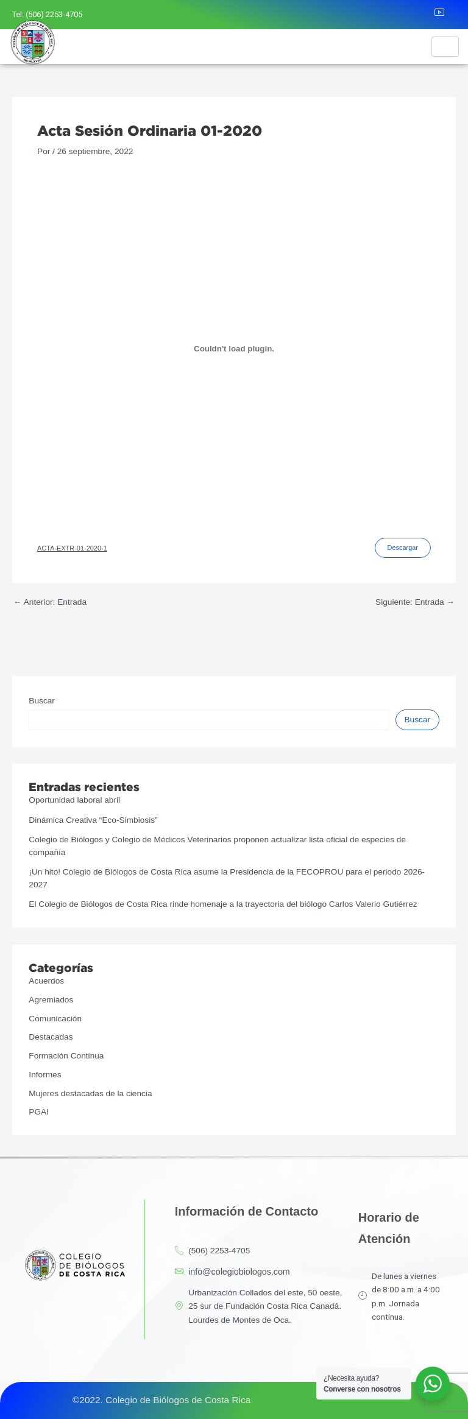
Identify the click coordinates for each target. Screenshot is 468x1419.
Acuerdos (46, 980)
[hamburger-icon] (445, 47)
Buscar (42, 700)
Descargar (403, 547)
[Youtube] (446, 14)
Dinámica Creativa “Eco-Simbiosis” (93, 820)
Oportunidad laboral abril (74, 800)
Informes (45, 1074)
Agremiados (51, 999)
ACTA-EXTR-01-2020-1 (72, 548)
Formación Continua (66, 1055)
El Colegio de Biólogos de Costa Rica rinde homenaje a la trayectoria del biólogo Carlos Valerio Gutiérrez (223, 904)
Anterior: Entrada (50, 602)
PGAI (39, 1111)
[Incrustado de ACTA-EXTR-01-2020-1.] (234, 348)
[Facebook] (367, 14)
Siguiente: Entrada (415, 602)
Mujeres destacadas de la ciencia (90, 1093)
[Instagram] (393, 14)
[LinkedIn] (420, 14)
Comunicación (55, 1018)
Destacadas (51, 1036)
